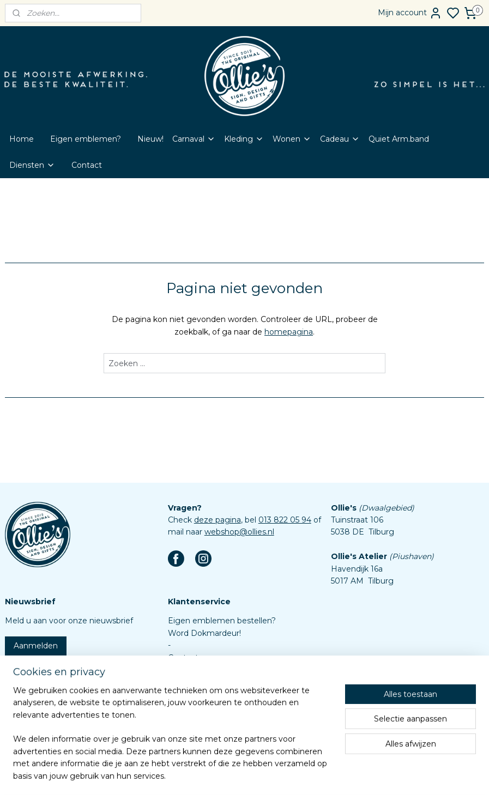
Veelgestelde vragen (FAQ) (219, 670)
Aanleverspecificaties (208, 731)
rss (288, 775)
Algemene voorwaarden (214, 694)
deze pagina (217, 520)
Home (21, 139)
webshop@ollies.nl (239, 532)
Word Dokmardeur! (204, 633)
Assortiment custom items (219, 719)
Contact (86, 165)
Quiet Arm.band (399, 139)
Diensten (32, 165)
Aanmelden (36, 646)
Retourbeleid (193, 682)
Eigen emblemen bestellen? (222, 621)
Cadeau (340, 139)
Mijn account (410, 13)
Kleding (244, 139)
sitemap (268, 775)
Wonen (292, 139)
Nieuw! (150, 139)
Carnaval (193, 139)
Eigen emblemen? (85, 139)
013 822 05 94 (284, 520)
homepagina (288, 332)
